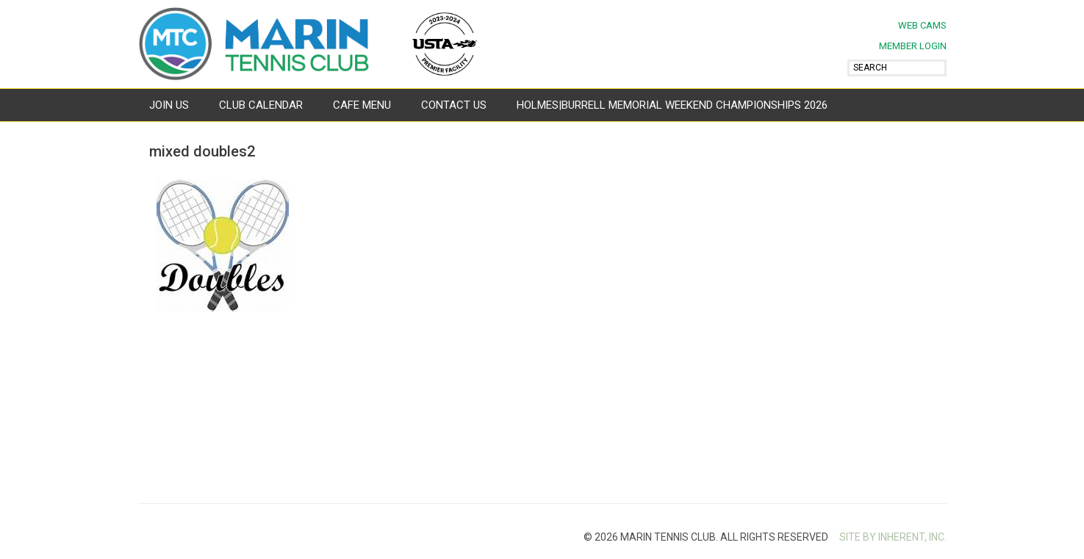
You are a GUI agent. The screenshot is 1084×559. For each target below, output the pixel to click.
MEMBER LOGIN (913, 45)
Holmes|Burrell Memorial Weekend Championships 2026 (672, 105)
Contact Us (454, 105)
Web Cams (922, 25)
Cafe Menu (362, 105)
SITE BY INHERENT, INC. (893, 537)
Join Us (169, 105)
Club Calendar (261, 105)
